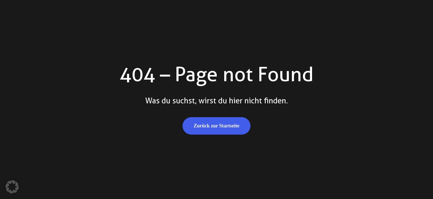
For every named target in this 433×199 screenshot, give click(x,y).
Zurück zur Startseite (216, 126)
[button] (12, 187)
